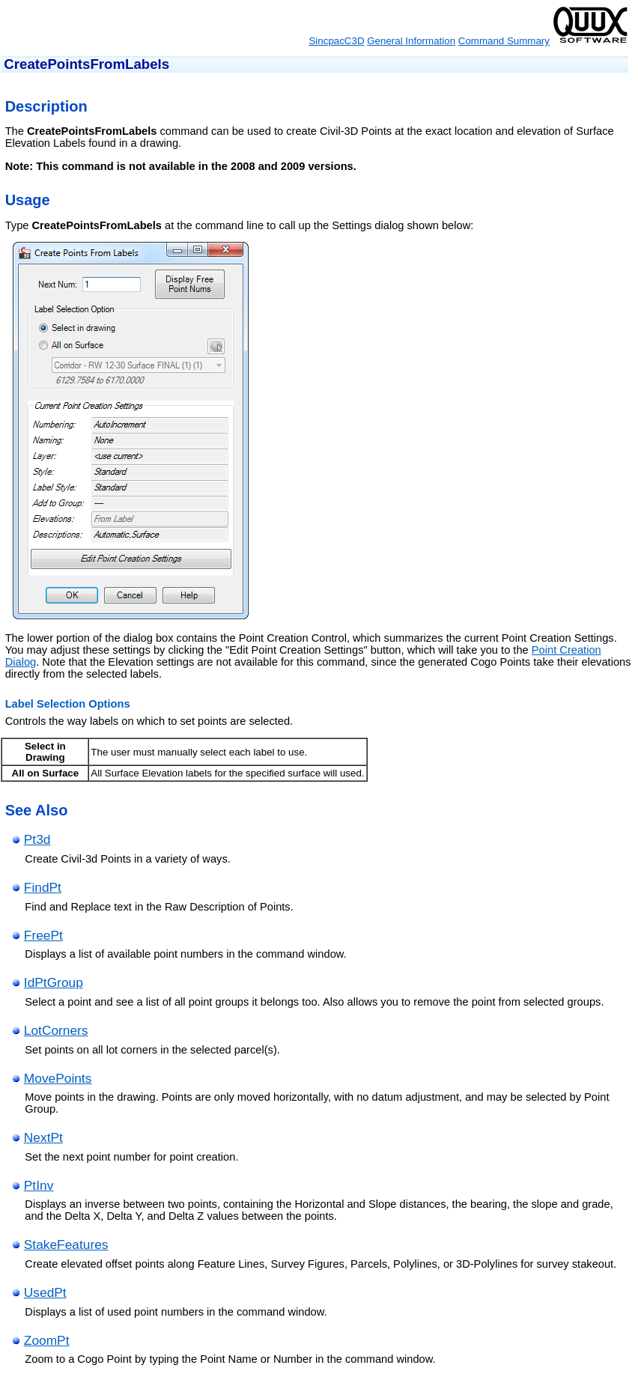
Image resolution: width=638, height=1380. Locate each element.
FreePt (43, 935)
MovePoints (58, 1078)
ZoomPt (47, 1340)
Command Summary (504, 40)
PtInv (39, 1185)
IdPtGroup (53, 982)
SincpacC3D (336, 40)
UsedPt (45, 1292)
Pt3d (37, 839)
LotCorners (56, 1030)
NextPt (43, 1137)
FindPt (42, 887)
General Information (411, 40)
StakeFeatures (66, 1244)
